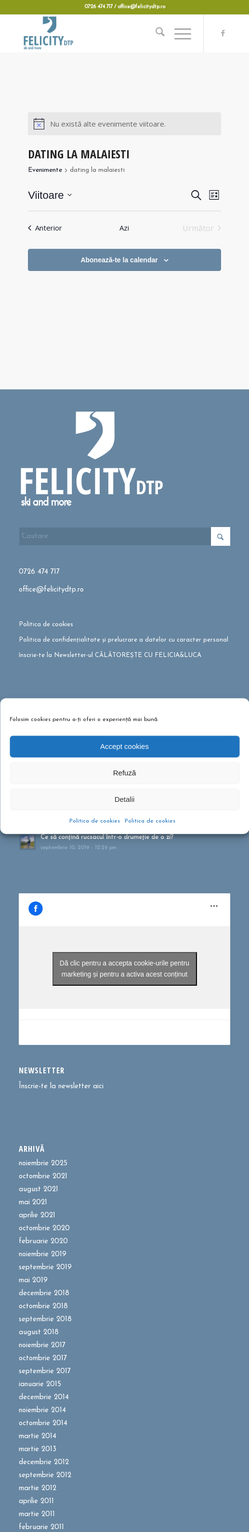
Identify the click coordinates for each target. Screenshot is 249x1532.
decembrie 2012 (44, 1462)
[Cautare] (155, 33)
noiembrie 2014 (42, 1410)
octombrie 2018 (43, 1306)
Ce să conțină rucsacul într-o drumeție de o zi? (106, 837)
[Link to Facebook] (223, 33)
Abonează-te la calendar (118, 260)
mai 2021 (33, 1202)
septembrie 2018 (45, 1319)
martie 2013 (37, 1449)
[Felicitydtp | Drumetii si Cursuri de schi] (103, 33)
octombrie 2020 (44, 1228)
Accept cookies (124, 746)
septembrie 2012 (45, 1475)
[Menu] (178, 33)
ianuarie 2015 (40, 1384)
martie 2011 (37, 1514)
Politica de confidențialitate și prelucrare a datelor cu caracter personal (123, 640)
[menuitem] (155, 33)
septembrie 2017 (45, 1371)
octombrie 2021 (43, 1176)
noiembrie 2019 (42, 1254)
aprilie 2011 (36, 1501)
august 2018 (39, 1332)
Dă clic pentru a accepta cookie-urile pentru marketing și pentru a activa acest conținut (124, 968)
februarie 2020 (43, 1241)
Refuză (124, 773)
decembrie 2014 (44, 1397)
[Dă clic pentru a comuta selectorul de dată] (50, 195)
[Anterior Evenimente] (45, 228)
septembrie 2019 (45, 1267)
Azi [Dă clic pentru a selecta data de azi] (124, 227)
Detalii (125, 799)
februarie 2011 (41, 1527)
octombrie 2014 (43, 1423)
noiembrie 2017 (42, 1345)
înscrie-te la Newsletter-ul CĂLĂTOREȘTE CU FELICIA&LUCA (110, 655)
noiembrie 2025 (43, 1163)
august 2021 (38, 1189)
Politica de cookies (94, 821)
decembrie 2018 (44, 1293)
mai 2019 (33, 1280)
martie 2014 (37, 1436)
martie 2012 (37, 1488)
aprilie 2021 (37, 1215)
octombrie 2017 (43, 1358)
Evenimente (45, 170)
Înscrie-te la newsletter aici (61, 1086)
